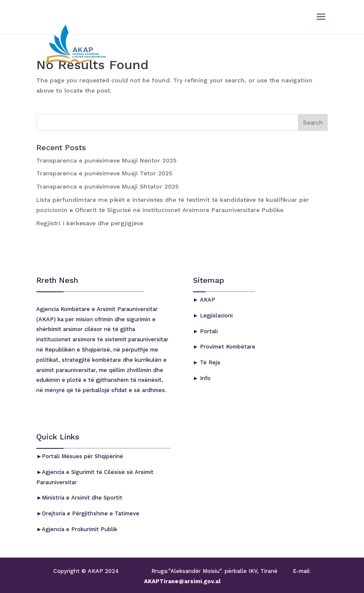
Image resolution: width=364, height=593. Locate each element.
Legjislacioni (215, 315)
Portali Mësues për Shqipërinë (82, 456)
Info (204, 378)
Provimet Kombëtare (226, 346)
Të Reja (209, 362)
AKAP (206, 299)
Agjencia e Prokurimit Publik (79, 529)
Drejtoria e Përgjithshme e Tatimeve (90, 513)
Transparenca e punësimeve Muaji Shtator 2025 (107, 186)
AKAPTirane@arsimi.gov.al (182, 581)
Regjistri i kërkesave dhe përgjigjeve (89, 223)
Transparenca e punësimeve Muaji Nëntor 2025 (106, 160)
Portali (208, 331)
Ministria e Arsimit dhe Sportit (82, 497)
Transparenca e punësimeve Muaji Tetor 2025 (104, 173)
